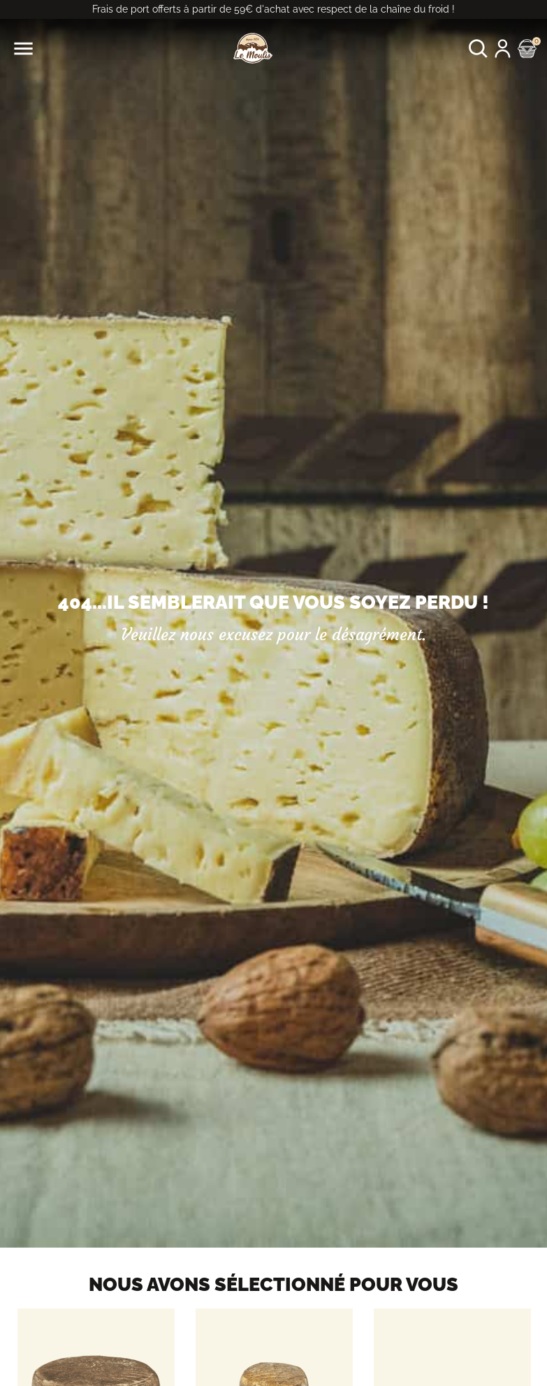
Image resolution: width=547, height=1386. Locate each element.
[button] (478, 48)
